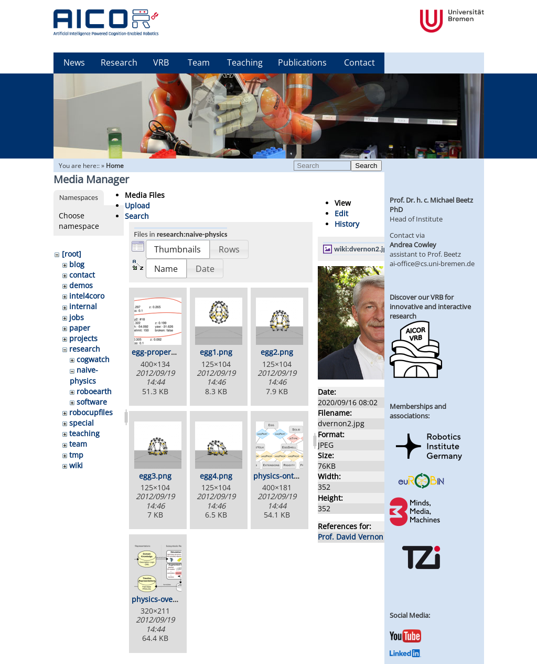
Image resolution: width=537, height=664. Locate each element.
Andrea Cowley (413, 244)
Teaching (245, 62)
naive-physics (84, 375)
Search (366, 166)
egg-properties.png (165, 352)
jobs (76, 317)
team (78, 444)
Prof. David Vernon (350, 537)
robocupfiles (91, 412)
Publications (302, 62)
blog (76, 264)
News (74, 62)
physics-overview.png (169, 599)
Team (199, 62)
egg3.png (155, 476)
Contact (359, 62)
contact (82, 275)
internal (83, 306)
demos (81, 285)
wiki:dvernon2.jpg (362, 249)
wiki (76, 465)
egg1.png (216, 352)
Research (119, 62)
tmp (76, 455)
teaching (84, 433)
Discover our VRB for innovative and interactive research (430, 306)
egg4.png (216, 476)
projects (83, 338)
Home (115, 165)
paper (79, 328)
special (81, 423)
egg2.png (277, 352)
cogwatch (93, 359)
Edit (341, 213)
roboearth (94, 391)
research (84, 349)
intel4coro (86, 296)
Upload (137, 205)
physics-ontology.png (290, 476)
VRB (161, 62)
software (92, 402)
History (347, 224)
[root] (71, 254)
